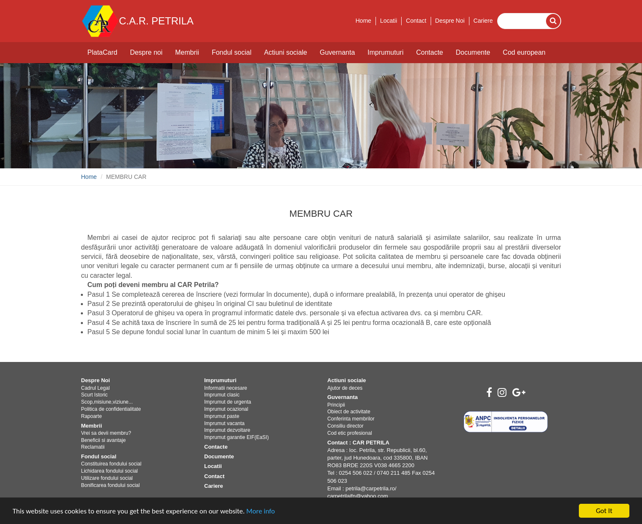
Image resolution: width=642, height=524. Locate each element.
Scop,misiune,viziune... (107, 402)
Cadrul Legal (95, 388)
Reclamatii (93, 447)
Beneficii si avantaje (103, 440)
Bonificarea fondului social (110, 485)
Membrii (187, 52)
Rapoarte (91, 416)
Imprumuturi (385, 52)
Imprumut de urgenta (227, 402)
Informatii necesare (225, 388)
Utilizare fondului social (107, 478)
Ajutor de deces (345, 388)
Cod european (524, 52)
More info (260, 511)
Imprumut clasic (222, 395)
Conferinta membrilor (351, 419)
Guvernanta (337, 52)
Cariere (483, 20)
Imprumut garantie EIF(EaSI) (236, 437)
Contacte (429, 52)
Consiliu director (346, 426)
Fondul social (231, 52)
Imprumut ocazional (226, 409)
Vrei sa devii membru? (106, 433)
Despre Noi (450, 20)
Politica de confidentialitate (111, 409)
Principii (336, 405)
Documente (473, 52)
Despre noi (146, 52)
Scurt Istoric (94, 395)
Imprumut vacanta (224, 423)
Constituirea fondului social (111, 464)
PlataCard (102, 52)
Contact (416, 20)
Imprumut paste (221, 416)
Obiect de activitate (349, 412)
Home (363, 20)
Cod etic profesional (350, 433)
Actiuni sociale (285, 52)
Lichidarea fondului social (109, 471)
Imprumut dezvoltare (227, 430)
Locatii (388, 20)
